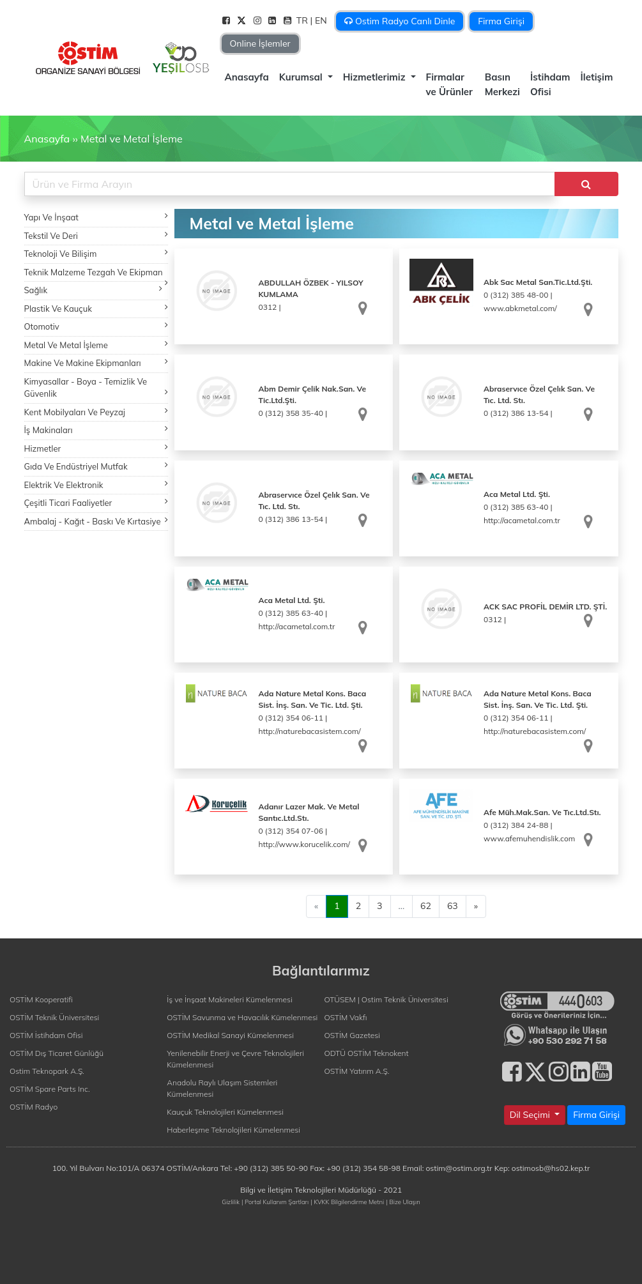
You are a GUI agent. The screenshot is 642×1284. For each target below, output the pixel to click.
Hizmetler (96, 448)
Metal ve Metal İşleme (131, 138)
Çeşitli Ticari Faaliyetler (96, 502)
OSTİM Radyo (33, 1107)
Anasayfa (247, 77)
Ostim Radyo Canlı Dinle (399, 21)
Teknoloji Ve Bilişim (96, 253)
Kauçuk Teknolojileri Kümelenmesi (225, 1112)
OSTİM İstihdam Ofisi (46, 1035)
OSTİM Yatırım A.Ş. (357, 1071)
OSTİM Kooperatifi (41, 999)
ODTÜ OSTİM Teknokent (367, 1053)
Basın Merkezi (502, 84)
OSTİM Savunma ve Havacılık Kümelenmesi (242, 1017)
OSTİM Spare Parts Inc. (50, 1089)
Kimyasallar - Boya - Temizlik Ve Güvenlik (96, 387)
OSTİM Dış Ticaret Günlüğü (56, 1053)
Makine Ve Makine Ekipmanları (96, 362)
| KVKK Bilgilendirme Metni (347, 1201)
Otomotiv (96, 326)
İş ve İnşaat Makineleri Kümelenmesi (229, 999)
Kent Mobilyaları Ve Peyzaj (96, 411)
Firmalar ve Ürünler (449, 84)
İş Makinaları (96, 429)
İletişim (597, 77)
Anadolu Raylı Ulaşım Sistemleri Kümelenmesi (222, 1088)
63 (452, 906)
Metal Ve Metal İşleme (96, 344)
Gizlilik (231, 1201)
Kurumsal (302, 77)
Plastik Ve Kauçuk (96, 308)
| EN (320, 20)
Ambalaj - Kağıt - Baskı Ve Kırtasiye (96, 521)
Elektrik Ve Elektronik (96, 484)
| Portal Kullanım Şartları (275, 1201)
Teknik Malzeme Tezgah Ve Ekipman (96, 274)
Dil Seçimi (531, 1114)
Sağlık (93, 289)
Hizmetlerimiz (375, 77)
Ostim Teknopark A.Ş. (47, 1071)
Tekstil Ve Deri (96, 235)
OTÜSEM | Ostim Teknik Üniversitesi (386, 999)
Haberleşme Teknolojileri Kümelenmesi (233, 1130)
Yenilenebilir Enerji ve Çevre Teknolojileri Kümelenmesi (235, 1058)
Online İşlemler (260, 43)
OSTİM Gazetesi (352, 1035)
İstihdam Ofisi (550, 84)
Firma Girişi (501, 21)
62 (425, 906)
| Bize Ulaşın (403, 1201)
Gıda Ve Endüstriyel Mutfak (96, 466)
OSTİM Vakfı (346, 1017)
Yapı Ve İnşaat (96, 216)
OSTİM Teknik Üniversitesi (54, 1017)
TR (303, 20)
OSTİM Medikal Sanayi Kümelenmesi (230, 1035)
